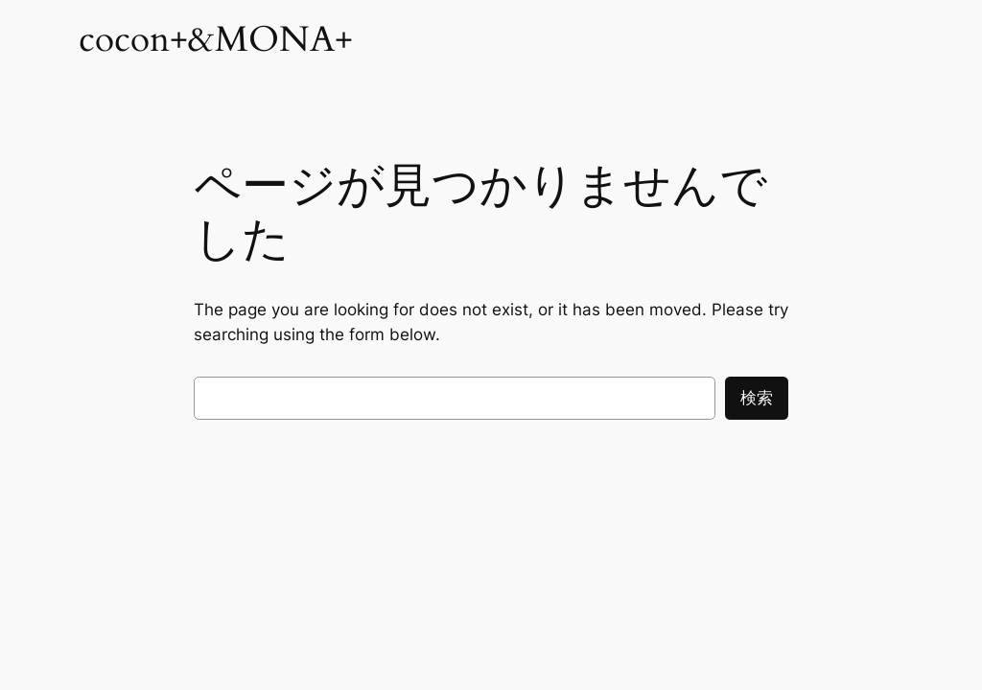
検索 (756, 397)
